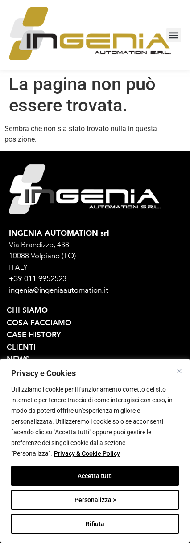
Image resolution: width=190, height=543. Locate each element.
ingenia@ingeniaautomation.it (58, 290)
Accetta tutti (95, 475)
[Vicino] (179, 371)
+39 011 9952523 (37, 278)
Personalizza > (95, 499)
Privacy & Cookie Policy (87, 453)
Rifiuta (95, 523)
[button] (173, 35)
